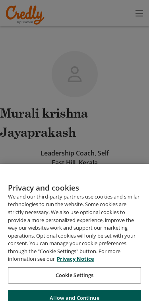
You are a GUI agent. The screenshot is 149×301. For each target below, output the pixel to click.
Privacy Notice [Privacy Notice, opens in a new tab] (75, 267)
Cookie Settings (75, 284)
